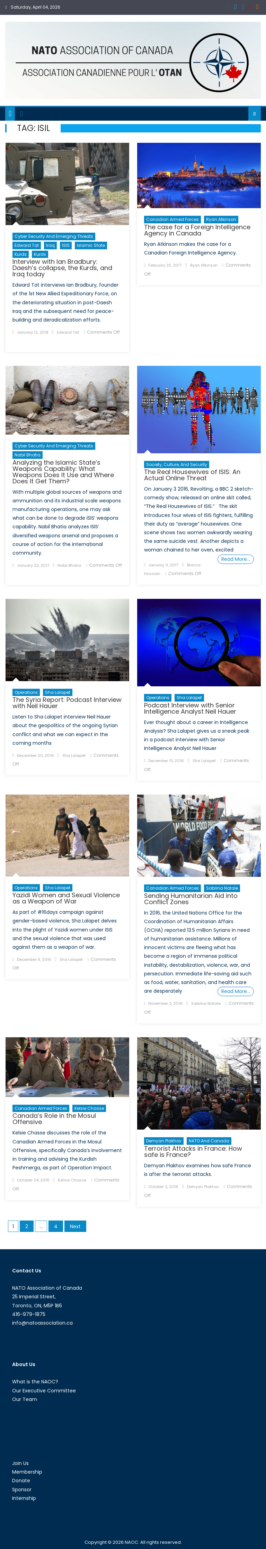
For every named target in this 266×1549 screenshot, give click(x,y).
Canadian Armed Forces (172, 219)
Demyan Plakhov (163, 1141)
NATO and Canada (209, 1141)
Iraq (50, 245)
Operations (26, 692)
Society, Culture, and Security (176, 464)
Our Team (24, 1399)
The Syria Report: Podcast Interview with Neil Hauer (67, 702)
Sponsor (22, 1489)
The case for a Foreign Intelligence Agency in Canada (197, 230)
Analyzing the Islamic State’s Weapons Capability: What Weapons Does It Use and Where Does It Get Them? (63, 471)
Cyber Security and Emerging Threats (54, 236)
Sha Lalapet (57, 692)
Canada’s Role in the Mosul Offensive (54, 1118)
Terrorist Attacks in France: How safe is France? (193, 1151)
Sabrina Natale (222, 888)
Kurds (21, 254)
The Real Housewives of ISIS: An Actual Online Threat (192, 474)
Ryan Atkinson (221, 219)
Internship (24, 1498)
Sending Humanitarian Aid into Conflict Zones (191, 898)
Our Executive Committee (44, 1390)
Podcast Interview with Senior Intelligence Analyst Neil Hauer (190, 708)
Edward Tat (27, 245)
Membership (27, 1471)
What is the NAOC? (35, 1381)
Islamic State (91, 245)
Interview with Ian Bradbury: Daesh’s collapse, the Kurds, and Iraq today (62, 267)
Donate (21, 1480)
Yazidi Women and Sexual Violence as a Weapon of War (66, 898)
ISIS (66, 245)
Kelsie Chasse (89, 1108)
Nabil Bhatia (28, 455)
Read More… (235, 559)
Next (75, 1226)
